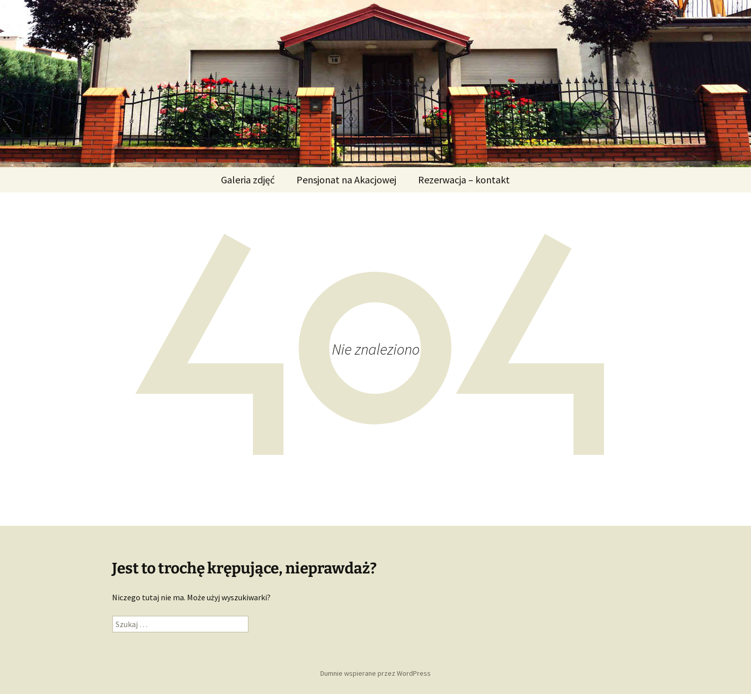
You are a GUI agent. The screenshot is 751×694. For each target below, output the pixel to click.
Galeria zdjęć (248, 179)
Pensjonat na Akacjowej (346, 179)
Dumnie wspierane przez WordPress (375, 673)
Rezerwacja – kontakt (464, 179)
